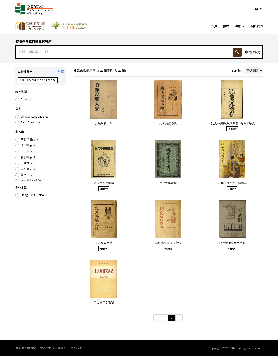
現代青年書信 (168, 183)
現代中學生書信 (104, 183)
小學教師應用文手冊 (232, 243)
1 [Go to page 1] (164, 318)
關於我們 (257, 26)
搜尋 (226, 26)
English (258, 9)
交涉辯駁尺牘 (103, 243)
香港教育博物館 (25, 348)
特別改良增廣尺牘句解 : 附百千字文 (232, 123)
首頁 (214, 26)
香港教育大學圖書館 (53, 348)
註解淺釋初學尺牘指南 (232, 183)
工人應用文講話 (104, 302)
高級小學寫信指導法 (168, 243)
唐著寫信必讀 (168, 123)
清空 (61, 71)
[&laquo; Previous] (157, 317)
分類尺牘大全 (103, 123)
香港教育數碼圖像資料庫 (33, 41)
